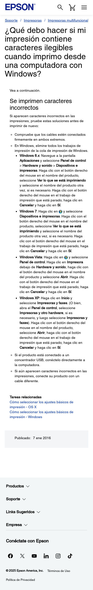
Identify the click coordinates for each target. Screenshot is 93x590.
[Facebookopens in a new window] (10, 555)
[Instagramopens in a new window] (58, 555)
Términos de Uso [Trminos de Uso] (58, 571)
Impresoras (33, 20)
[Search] (60, 7)
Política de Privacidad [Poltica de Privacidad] (20, 580)
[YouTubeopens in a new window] (34, 555)
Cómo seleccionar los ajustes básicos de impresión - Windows (41, 414)
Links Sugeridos (23, 512)
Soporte (11, 20)
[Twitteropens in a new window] (22, 555)
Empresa (17, 525)
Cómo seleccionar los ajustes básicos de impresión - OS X (41, 404)
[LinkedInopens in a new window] (46, 555)
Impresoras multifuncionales (70, 20)
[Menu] (84, 7)
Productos (18, 486)
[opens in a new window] (69, 555)
